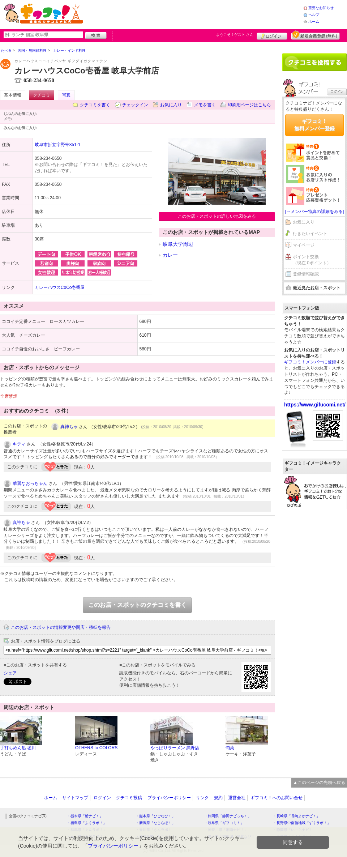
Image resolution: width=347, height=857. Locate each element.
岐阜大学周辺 (178, 244)
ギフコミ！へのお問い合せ (276, 797)
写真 (66, 95)
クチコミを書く (95, 104)
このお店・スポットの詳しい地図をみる (217, 216)
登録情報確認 (306, 274)
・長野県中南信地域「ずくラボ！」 (302, 823)
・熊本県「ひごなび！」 (155, 816)
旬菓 (230, 747)
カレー (170, 255)
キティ (19, 444)
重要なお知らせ (321, 8)
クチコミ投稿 (129, 797)
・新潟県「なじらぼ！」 (155, 823)
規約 (218, 797)
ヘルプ (313, 15)
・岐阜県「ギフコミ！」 (224, 823)
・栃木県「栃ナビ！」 (85, 816)
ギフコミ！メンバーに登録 (310, 361)
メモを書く (205, 104)
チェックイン (135, 104)
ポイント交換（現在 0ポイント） (312, 259)
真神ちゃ (69, 426)
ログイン (272, 35)
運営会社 (236, 797)
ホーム (313, 22)
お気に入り (171, 104)
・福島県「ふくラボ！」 (87, 823)
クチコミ (41, 95)
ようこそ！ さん (234, 35)
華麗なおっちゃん (30, 483)
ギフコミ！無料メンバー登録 (314, 124)
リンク (202, 797)
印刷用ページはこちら (249, 104)
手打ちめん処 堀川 (18, 747)
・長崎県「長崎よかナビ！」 (296, 816)
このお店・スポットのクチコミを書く (137, 605)
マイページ (303, 245)
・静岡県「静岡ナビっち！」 (227, 816)
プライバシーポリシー (169, 797)
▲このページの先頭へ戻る (319, 782)
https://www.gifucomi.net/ (315, 405)
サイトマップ (75, 797)
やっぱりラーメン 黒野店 (174, 747)
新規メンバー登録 (315, 35)
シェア (10, 672)
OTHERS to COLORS (96, 747)
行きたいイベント (310, 233)
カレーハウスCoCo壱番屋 (60, 287)
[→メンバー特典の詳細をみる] (314, 211)
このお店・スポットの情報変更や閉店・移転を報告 (61, 627)
